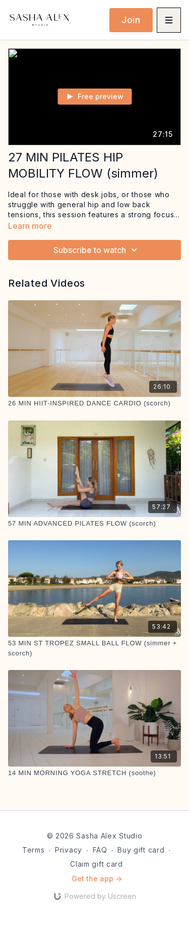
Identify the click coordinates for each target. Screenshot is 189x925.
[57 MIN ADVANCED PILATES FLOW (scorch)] (94, 524)
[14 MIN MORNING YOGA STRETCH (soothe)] (94, 773)
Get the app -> (97, 878)
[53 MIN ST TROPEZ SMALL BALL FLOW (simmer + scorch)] (94, 648)
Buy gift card (140, 850)
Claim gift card (96, 864)
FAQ (100, 850)
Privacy (68, 850)
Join (131, 20)
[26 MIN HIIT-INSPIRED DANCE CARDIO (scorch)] (94, 403)
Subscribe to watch (96, 250)
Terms (33, 850)
